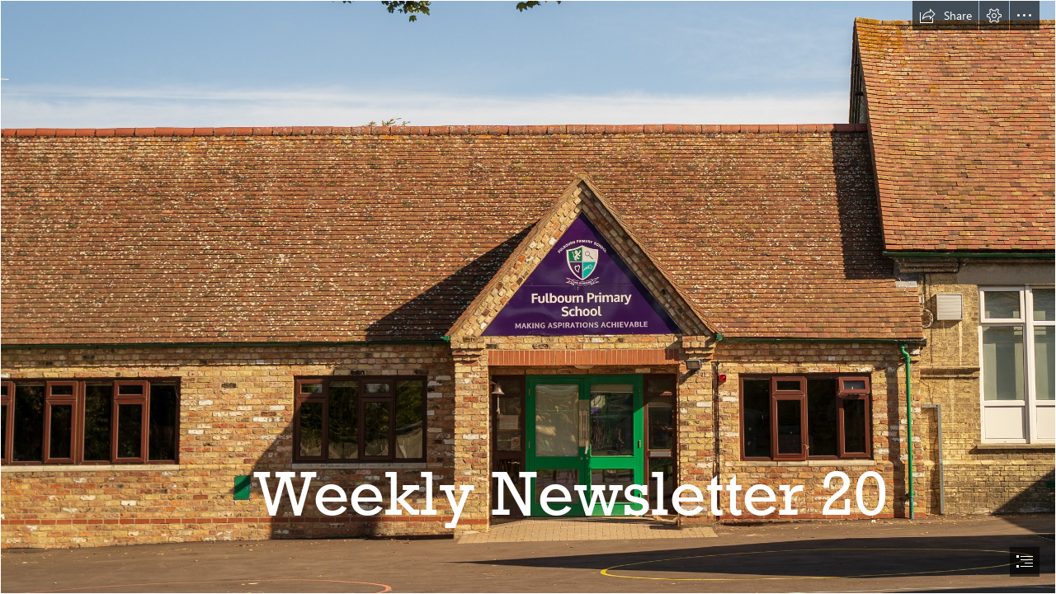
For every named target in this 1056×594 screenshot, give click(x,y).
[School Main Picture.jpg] (528, 297)
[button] (945, 16)
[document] (528, 297)
